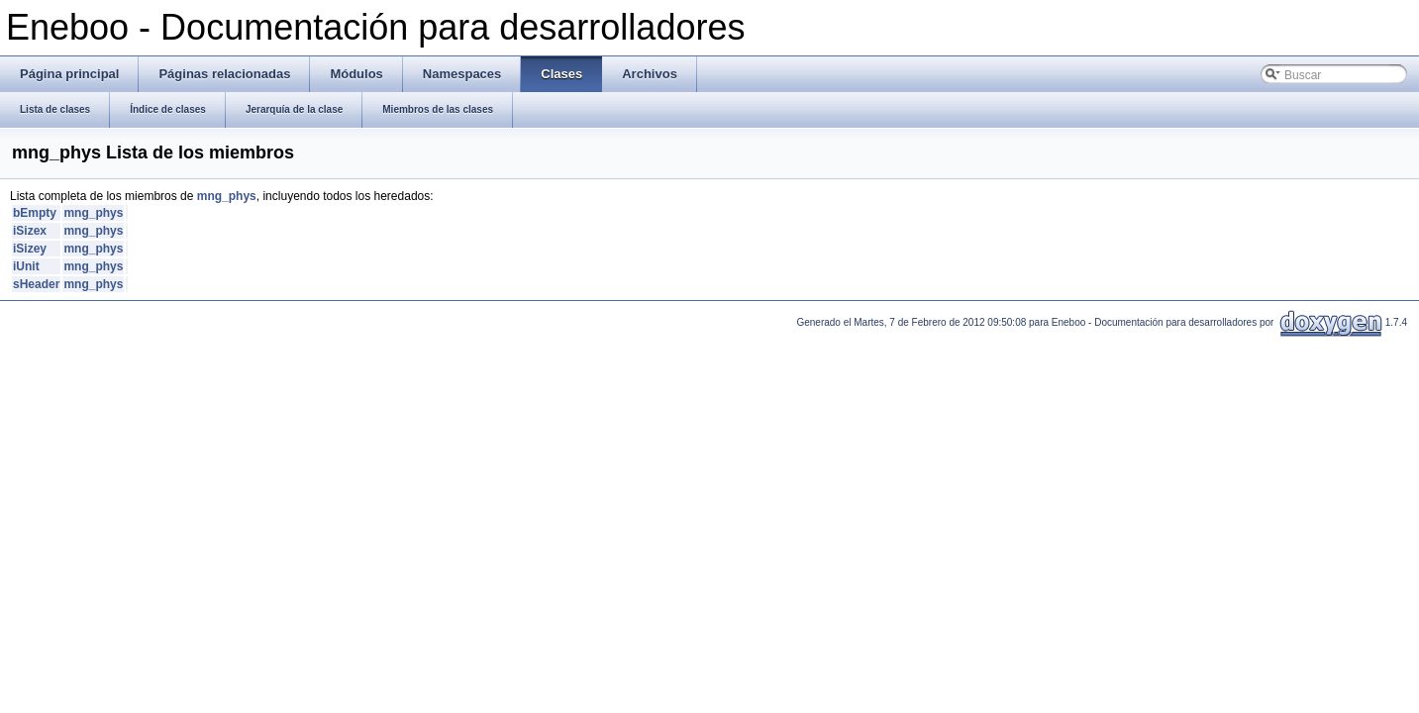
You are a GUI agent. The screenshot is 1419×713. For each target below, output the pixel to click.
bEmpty (34, 213)
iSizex (30, 231)
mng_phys (226, 196)
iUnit (26, 266)
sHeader (36, 284)
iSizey (30, 248)
